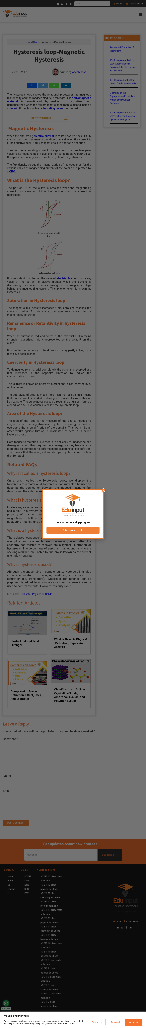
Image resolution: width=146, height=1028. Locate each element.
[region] (73, 1020)
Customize (96, 1022)
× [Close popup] (103, 490)
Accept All (133, 1022)
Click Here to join (73, 530)
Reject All (115, 1022)
